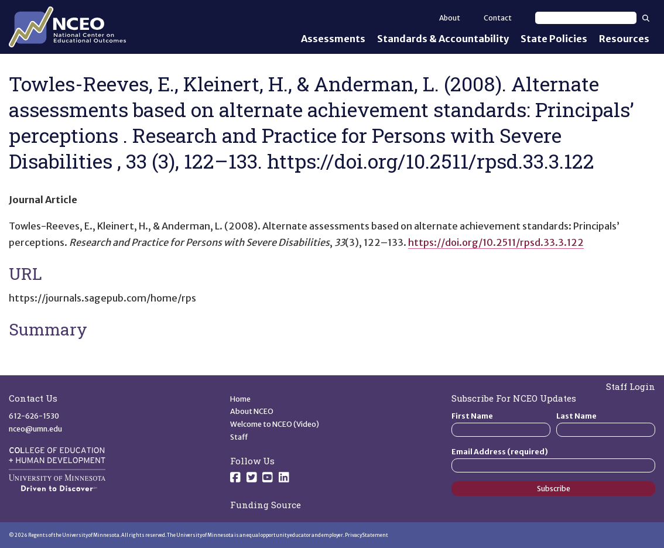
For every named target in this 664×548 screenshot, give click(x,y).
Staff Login (630, 386)
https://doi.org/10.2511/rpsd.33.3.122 (496, 242)
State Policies (554, 38)
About (449, 17)
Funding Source (265, 505)
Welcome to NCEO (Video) (274, 424)
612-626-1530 (34, 416)
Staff (239, 437)
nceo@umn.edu (35, 428)
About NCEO (251, 411)
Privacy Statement (366, 535)
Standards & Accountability (443, 38)
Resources (624, 38)
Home (240, 399)
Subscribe (553, 488)
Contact (498, 17)
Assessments (333, 38)
